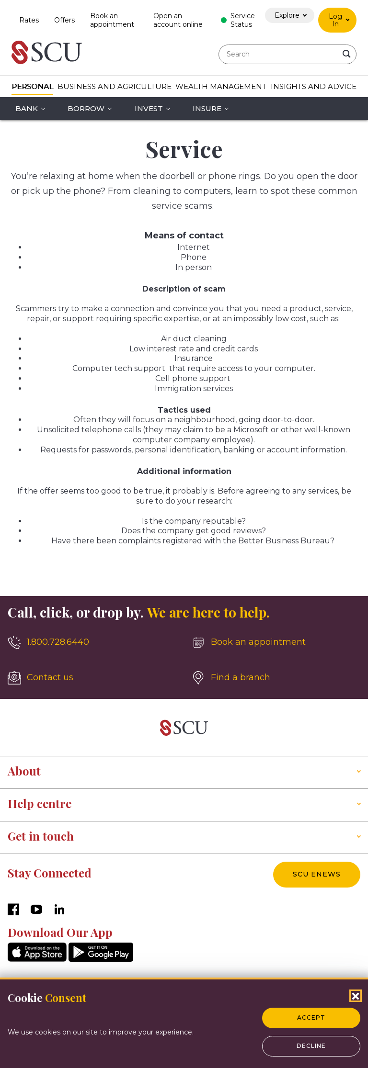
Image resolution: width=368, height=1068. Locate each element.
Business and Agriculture (115, 86)
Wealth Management (220, 86)
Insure (207, 108)
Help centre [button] (39, 803)
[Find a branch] (276, 678)
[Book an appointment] (276, 642)
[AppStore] (37, 959)
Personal (32, 86)
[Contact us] (92, 678)
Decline (311, 1045)
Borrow (86, 108)
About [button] (24, 770)
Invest (149, 108)
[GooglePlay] (101, 959)
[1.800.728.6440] (92, 642)
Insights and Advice (313, 86)
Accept (311, 1017)
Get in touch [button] (41, 836)
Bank (26, 108)
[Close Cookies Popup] (355, 996)
